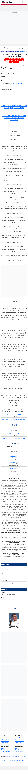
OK (12, 47)
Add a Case (18, 742)
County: (3, 597)
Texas (12, 756)
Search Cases (18, 737)
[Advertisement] (14, 28)
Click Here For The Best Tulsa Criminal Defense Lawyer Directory (14, 118)
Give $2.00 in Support (19, 58)
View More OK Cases (14, 443)
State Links (4, 753)
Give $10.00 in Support (19, 60)
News (2, 748)
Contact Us (17, 749)
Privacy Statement (19, 751)
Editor (24, 760)
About (16, 748)
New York (17, 756)
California (8, 756)
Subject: (3, 567)
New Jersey (24, 758)
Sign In (17, 753)
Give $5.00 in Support (8, 60)
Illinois (24, 756)
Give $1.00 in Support (9, 58)
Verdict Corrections (6, 760)
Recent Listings (5, 741)
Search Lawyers (5, 739)
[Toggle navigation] (24, 2)
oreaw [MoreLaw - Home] (7, 2)
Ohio (9, 758)
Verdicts (7, 47)
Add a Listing (4, 742)
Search (14, 584)
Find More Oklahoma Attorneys (14, 474)
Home (2, 47)
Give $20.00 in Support (14, 62)
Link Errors (14, 760)
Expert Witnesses (5, 751)
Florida (21, 756)
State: (2, 578)
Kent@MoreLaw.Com (23, 51)
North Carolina (18, 758)
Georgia (12, 758)
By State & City (5, 737)
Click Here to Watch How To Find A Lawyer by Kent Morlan (14, 107)
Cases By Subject (19, 741)
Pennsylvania (4, 758)
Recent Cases (18, 739)
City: (2, 573)
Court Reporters (5, 749)
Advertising (20, 760)
